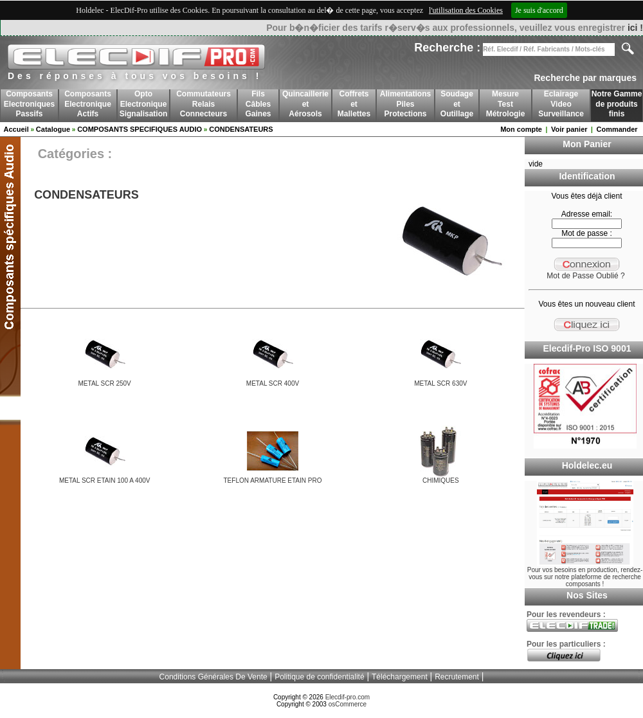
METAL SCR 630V (440, 383)
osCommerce (348, 704)
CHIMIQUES (440, 480)
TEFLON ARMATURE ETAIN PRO (273, 480)
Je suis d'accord (539, 10)
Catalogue (53, 129)
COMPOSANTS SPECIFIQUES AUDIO (139, 129)
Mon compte (521, 129)
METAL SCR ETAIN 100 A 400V (104, 480)
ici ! (635, 27)
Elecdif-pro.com (347, 697)
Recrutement (457, 676)
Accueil (16, 129)
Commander (616, 129)
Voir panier (569, 129)
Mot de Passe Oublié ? (585, 275)
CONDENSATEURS (241, 129)
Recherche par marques (585, 78)
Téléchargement (400, 676)
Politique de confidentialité (319, 676)
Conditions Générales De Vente (213, 676)
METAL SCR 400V (272, 383)
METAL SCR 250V (104, 383)
